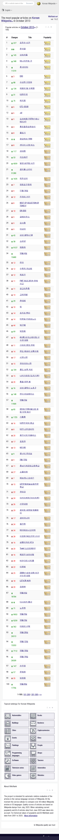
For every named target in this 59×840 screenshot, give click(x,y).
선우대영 (24, 504)
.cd (21, 113)
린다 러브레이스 (27, 394)
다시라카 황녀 (26, 602)
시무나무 (24, 357)
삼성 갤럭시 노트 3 (28, 388)
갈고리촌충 (25, 288)
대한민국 (24, 94)
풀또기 (23, 133)
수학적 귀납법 (26, 268)
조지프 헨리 (25, 313)
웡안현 (23, 524)
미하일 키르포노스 (28, 319)
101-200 (26, 694)
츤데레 (23, 301)
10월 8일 (23, 684)
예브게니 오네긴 (27, 478)
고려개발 (24, 294)
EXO (21, 76)
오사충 (23, 223)
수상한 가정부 (26, 82)
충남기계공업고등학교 (29, 466)
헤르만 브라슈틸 (27, 554)
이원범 (23, 567)
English (7, 10)
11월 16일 (24, 190)
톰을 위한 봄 (25, 382)
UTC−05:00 (24, 106)
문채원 (23, 672)
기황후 (23, 417)
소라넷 (23, 241)
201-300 (34, 694)
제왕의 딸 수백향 (27, 88)
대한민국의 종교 (27, 423)
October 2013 (28, 27)
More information (30, 815)
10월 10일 (24, 650)
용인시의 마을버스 (28, 435)
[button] (46, 27)
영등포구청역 (26, 184)
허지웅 (23, 100)
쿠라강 (23, 492)
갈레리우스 (25, 217)
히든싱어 (24, 178)
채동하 (23, 247)
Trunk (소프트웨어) (28, 548)
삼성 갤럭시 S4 (26, 235)
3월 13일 (23, 459)
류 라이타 (24, 67)
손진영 (23, 666)
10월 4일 (23, 253)
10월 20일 (24, 632)
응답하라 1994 (26, 139)
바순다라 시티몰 (27, 560)
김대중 (23, 151)
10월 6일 (23, 593)
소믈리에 (24, 472)
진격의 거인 (25, 197)
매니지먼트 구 (26, 61)
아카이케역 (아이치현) (29, 498)
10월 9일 (23, 614)
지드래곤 (24, 157)
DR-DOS (23, 211)
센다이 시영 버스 (27, 145)
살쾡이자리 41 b (27, 542)
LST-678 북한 (25, 580)
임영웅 (23, 678)
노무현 (23, 608)
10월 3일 (23, 620)
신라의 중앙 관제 (27, 345)
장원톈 (23, 587)
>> (41, 694)
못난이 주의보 (26, 453)
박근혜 (23, 325)
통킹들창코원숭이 (28, 126)
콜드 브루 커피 (26, 369)
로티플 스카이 (26, 169)
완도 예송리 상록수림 (29, 351)
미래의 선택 (25, 626)
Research (29, 3)
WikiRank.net (53, 16)
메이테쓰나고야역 (28, 530)
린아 (22, 262)
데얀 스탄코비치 (27, 429)
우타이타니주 (26, 363)
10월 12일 (24, 641)
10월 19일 (24, 657)
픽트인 (23, 274)
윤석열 (23, 49)
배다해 (23, 447)
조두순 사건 (25, 42)
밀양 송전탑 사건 (27, 163)
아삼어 (23, 229)
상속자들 (24, 55)
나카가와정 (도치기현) (29, 375)
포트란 (23, 441)
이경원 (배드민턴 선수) (30, 536)
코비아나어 (25, 518)
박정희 (23, 331)
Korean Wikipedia (47, 3)
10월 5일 (23, 400)
